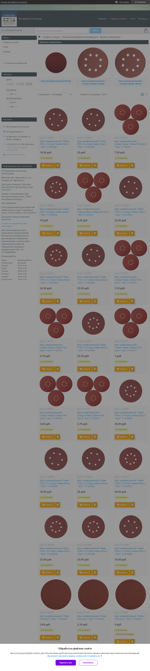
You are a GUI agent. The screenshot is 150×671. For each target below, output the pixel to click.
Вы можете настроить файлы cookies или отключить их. (73, 654)
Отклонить (86, 663)
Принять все (66, 663)
